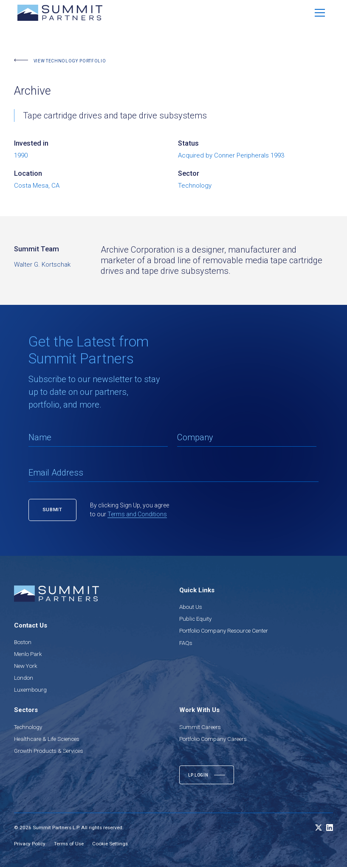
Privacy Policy (29, 844)
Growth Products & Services (48, 751)
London (23, 678)
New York (25, 666)
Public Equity (195, 619)
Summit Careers (200, 727)
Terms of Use (69, 844)
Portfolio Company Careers (213, 739)
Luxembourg (30, 690)
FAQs (185, 643)
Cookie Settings (110, 844)
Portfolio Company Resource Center (223, 631)
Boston (22, 642)
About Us (190, 607)
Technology (28, 727)
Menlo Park (28, 654)
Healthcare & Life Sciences (46, 739)
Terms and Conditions (137, 514)
